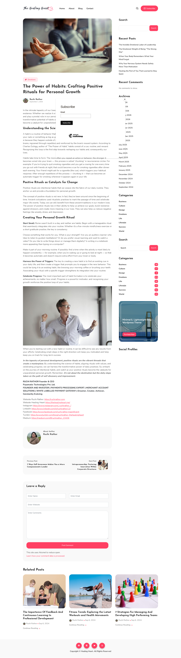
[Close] (125, 99)
